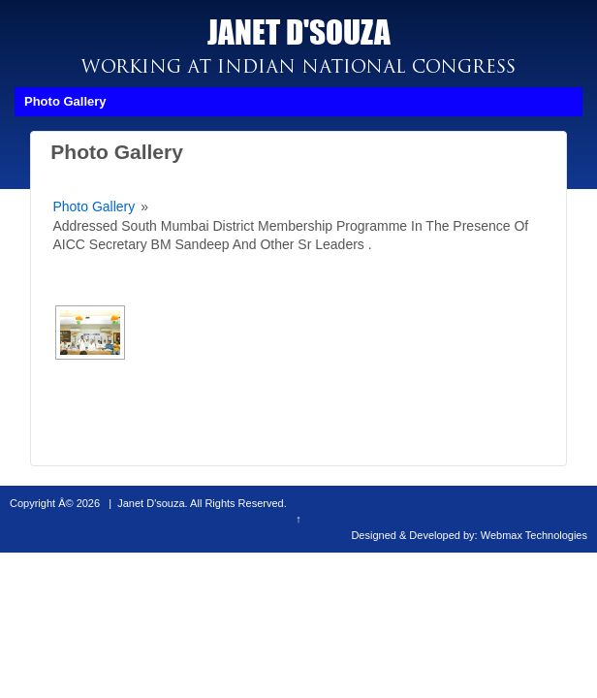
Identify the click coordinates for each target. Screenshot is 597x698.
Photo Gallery (93, 206)
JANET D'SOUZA (299, 31)
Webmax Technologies (534, 535)
